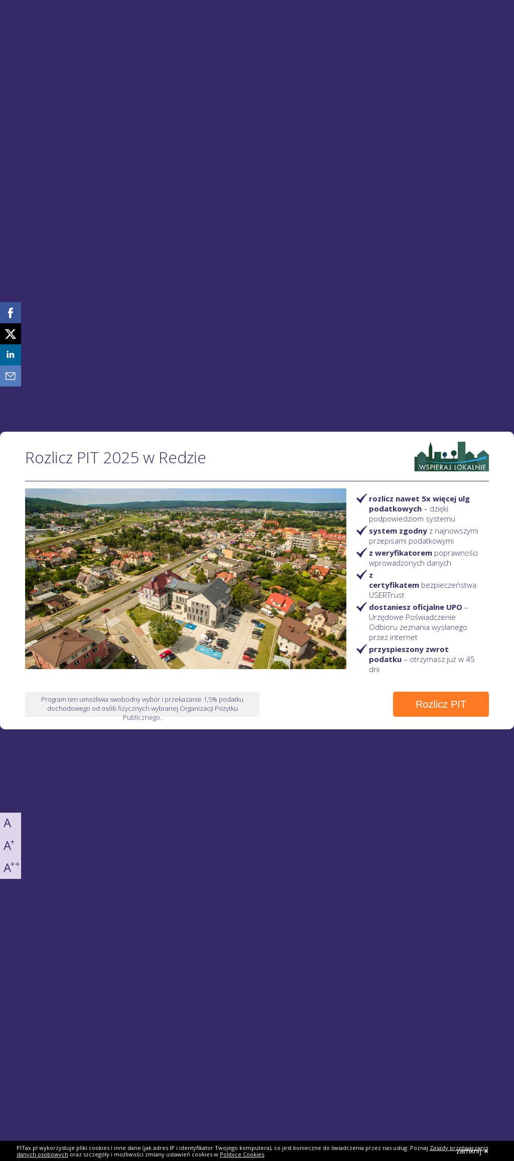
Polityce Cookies (242, 1154)
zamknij (472, 1150)
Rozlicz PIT (441, 704)
